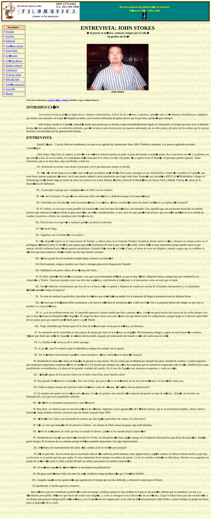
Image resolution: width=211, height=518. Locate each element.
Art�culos (10, 55)
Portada (8, 31)
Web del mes (11, 79)
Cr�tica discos (12, 60)
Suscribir (9, 89)
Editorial (9, 40)
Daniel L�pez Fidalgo (58, 100)
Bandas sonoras (12, 65)
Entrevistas (10, 50)
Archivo (8, 36)
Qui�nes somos (13, 46)
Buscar (8, 93)
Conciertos (10, 70)
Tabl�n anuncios (13, 84)
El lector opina (12, 74)
